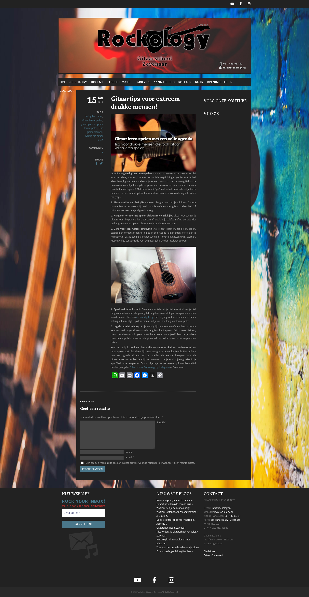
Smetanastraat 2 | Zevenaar (225, 520)
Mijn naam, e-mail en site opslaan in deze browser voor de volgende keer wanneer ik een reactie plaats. (140, 463)
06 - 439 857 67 (232, 516)
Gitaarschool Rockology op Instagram (150, 367)
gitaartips (86, 124)
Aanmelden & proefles (172, 82)
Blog (199, 82)
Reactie (162, 422)
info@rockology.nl (221, 508)
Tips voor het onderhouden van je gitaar (177, 547)
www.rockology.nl (223, 512)
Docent (97, 82)
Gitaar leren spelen (92, 120)
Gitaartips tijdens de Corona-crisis (174, 504)
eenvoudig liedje (145, 317)
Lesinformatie (119, 82)
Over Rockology (73, 82)
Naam (129, 452)
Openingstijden (220, 82)
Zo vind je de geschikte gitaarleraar (175, 551)
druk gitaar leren (93, 116)
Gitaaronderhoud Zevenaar (170, 528)
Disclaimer (209, 551)
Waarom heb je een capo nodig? (173, 508)
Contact (67, 90)
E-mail (130, 457)
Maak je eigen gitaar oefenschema (174, 500)
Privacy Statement (213, 555)
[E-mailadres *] (83, 513)
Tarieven (142, 82)
